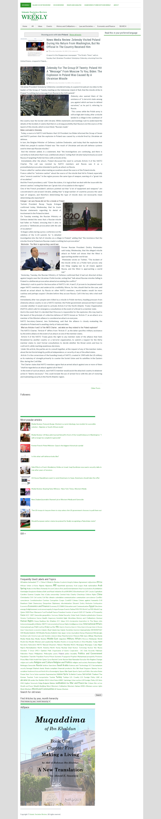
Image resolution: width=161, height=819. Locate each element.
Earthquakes (97, 603)
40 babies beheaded (28, 582)
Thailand (95, 674)
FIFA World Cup (84, 609)
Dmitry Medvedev (86, 603)
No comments (74, 51)
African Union (25, 586)
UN (29, 680)
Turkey (59, 677)
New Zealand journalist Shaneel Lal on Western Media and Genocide (57, 499)
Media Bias (30, 639)
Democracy (37, 603)
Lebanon (54, 636)
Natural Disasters (49, 645)
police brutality (71, 653)
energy (23, 609)
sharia (42, 668)
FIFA (77, 609)
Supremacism (51, 674)
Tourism (30, 677)
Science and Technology (78, 665)
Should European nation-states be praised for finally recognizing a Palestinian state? (63, 521)
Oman (32, 651)
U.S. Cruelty (74, 677)
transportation (44, 677)
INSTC (44, 624)
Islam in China (76, 627)
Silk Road (80, 668)
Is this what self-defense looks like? (45, 456)
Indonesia (23, 624)
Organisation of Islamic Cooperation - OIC (67, 651)
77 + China (40, 582)
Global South (75, 615)
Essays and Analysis (74, 5)
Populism (39, 656)
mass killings (88, 636)
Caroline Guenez (27, 594)
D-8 (100, 600)
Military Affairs (74, 638)
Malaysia (76, 636)
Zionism (65, 689)
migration (62, 639)
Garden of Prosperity (94, 612)
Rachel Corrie (57, 659)
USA (22, 683)
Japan (63, 633)
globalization (91, 615)
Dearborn (24, 603)
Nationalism (32, 645)
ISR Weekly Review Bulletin (46, 633)
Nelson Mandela (63, 645)
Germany (54, 615)
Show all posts (75, 34)
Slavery (94, 668)
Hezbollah (59, 618)
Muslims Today (92, 642)
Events (67, 609)
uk (101, 677)
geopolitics (46, 615)
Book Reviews (59, 5)
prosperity (91, 656)
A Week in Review (52, 582)
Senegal (29, 668)
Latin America (32, 636)
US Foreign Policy (88, 680)
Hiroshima (72, 618)
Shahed (36, 668)
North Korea (55, 648)
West (49, 686)
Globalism (83, 615)
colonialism (59, 597)
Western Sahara (74, 686)
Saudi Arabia (63, 665)
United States (53, 680)
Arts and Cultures (54, 589)
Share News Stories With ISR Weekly (97, 5)
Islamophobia (85, 630)
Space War (64, 671)
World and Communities (43, 689)
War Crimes (88, 683)
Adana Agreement (80, 582)
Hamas (39, 618)
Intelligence (73, 624)
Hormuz (99, 618)
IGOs (67, 621)
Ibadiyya (42, 621)
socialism (23, 671)
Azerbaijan (24, 591)
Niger (100, 645)
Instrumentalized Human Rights (58, 624)
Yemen (59, 689)
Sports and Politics (84, 671)
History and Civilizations (86, 618)
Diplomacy (56, 603)
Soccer (100, 668)
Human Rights (27, 621)
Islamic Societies (66, 630)
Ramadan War (85, 659)
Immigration (74, 621)
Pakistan (99, 651)
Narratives (24, 645)
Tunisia (52, 677)
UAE (98, 677)
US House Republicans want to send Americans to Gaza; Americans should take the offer (65, 478)
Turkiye (66, 677)
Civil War (45, 597)
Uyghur (27, 683)
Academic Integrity (66, 582)
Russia (39, 665)
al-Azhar (35, 586)
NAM (100, 642)
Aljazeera (48, 586)
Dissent (76, 603)
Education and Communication (77, 606)
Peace (31, 653)
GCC (27, 615)
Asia (80, 588)
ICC (58, 621)
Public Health (33, 659)
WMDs (83, 686)
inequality (31, 624)
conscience (24, 600)
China (99, 594)
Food (44, 612)
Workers (28, 689)
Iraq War (52, 627)
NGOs (73, 645)
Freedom (61, 612)
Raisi (70, 659)
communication (70, 597)
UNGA (46, 680)
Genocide (38, 615)
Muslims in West (79, 642)
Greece (99, 615)
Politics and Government (90, 653)
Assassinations (87, 589)
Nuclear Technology (80, 648)
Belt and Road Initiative (52, 591)
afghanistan (92, 582)
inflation (38, 624)
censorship (54, 594)
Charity (73, 594)
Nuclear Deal (66, 648)
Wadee (52, 683)
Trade (36, 677)
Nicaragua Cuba (91, 645)
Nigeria (22, 648)
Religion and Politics (62, 662)
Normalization (31, 648)
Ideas (63, 621)
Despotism (47, 603)
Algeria (41, 586)
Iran (36, 627)
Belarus (40, 591)
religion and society (80, 662)
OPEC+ (37, 651)
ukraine (23, 680)
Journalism (75, 633)
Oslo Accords (89, 651)
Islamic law (56, 630)
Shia (74, 668)
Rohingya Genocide (28, 665)
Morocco (85, 639)
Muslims (57, 642)
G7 (84, 612)
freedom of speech (72, 612)
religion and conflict (27, 662)
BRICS (71, 591)
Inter (81, 624)
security (23, 668)
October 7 (24, 651)
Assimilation (97, 588)
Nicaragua (80, 645)
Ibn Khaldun (51, 621)
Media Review (40, 639)
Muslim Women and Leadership (41, 642)
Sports (75, 671)
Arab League (78, 586)
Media (22, 639)
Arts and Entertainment (69, 588)
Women (89, 686)
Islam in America (65, 627)
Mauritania (98, 636)
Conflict (99, 597)
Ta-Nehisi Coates (75, 674)
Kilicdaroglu (97, 633)
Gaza (22, 615)
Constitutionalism (36, 600)
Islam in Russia (97, 627)
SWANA (60, 674)
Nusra (100, 648)
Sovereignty (54, 671)
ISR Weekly (25, 5)
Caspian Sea (39, 594)
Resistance (92, 662)
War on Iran (98, 683)
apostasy (69, 586)
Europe (61, 609)
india (100, 621)
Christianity (24, 597)
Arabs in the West (34, 588)
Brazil (64, 592)
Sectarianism (97, 665)
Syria (65, 674)
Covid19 (68, 600)
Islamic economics (35, 630)
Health (44, 618)
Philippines (38, 653)
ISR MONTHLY (96, 630)
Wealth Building (40, 686)
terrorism (86, 674)
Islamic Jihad (46, 630)
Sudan (37, 674)
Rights (99, 662)
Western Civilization (59, 686)
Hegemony (52, 618)
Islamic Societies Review (41, 5)
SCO (90, 665)
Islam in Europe (86, 627)
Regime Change (96, 659)
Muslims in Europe (67, 642)
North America (43, 648)
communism (80, 597)
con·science (90, 597)
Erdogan (55, 609)
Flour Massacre (36, 612)
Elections (98, 606)
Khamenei (89, 633)
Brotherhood (79, 591)
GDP (32, 615)
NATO (39, 645)
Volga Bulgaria (43, 683)
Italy (59, 633)
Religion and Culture (43, 662)
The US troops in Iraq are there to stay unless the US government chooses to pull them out (66, 510)
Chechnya (81, 594)
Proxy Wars (24, 659)
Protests (98, 656)
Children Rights (90, 594)
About (116, 5)
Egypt (92, 606)
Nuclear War (92, 648)
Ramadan (75, 659)
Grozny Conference (28, 618)
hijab (65, 618)
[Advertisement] (96, 15)
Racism (65, 659)
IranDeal (42, 627)
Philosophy (48, 653)
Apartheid (61, 586)
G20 (80, 612)
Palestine (24, 653)
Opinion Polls (46, 651)
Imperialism (83, 621)
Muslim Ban (24, 642)
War (67, 683)
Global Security (64, 615)
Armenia (44, 588)
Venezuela (34, 683)
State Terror (30, 674)
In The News (93, 621)
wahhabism (61, 683)
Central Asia (65, 594)
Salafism (45, 665)
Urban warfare (76, 680)
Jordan (68, 633)
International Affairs (92, 624)
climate (52, 597)
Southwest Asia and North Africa (39, 671)
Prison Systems (55, 656)
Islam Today (24, 630)
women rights (97, 686)
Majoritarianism (67, 636)
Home (25, 26)
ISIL (57, 627)
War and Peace (77, 683)
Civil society (38, 597)
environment (42, 609)
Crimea (75, 600)
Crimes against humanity (88, 600)
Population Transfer (28, 656)
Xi (55, 689)
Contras (46, 600)
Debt (30, 603)
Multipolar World (95, 639)
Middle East (52, 638)
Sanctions (52, 665)
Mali (81, 636)
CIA (31, 597)
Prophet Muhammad (78, 656)
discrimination (66, 603)
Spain (70, 671)
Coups (61, 600)
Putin (40, 659)
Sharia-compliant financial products (58, 668)
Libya (59, 636)
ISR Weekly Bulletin (28, 633)
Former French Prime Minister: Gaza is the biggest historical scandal (57, 445)
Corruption (54, 600)
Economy (53, 606)
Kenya (82, 633)
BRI (67, 592)
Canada (91, 592)
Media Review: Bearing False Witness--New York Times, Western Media (58, 489)
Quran (49, 659)
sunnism (42, 674)
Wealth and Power (26, 686)
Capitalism (98, 591)
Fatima (72, 609)
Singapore (87, 668)
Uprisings (67, 680)
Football (49, 612)
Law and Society (44, 636)
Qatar (44, 659)
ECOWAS (61, 606)
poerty (55, 654)
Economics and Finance (38, 606)
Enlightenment (32, 609)
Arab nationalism (90, 586)
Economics (24, 606)
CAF (86, 591)
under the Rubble (37, 680)
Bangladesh (33, 592)
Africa (99, 582)
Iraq (47, 627)
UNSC (61, 680)
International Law (27, 627)
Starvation (94, 671)
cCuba (47, 594)
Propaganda (66, 657)
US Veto (99, 680)
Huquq (36, 621)
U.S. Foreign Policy (87, 677)
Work (22, 689)
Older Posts (95, 388)
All (33, 26)
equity (49, 609)
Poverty (46, 657)
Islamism (77, 630)
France (55, 612)
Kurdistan (23, 636)
